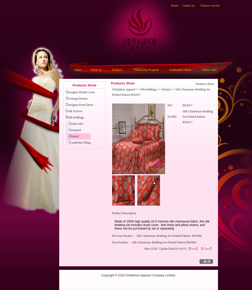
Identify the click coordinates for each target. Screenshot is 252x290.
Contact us (188, 5)
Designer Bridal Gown (81, 92)
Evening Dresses (78, 98)
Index (78, 70)
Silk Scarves (75, 111)
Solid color (76, 123)
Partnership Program (146, 70)
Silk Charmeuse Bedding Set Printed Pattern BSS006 (169, 236)
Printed (74, 136)
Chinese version (209, 5)
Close (206, 248)
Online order (209, 70)
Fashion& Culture (180, 70)
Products (117, 70)
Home (174, 5)
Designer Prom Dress (80, 105)
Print (193, 248)
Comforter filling (80, 142)
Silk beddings (76, 117)
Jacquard (75, 130)
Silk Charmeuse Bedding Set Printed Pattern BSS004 (164, 242)
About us (96, 70)
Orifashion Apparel (123, 89)
